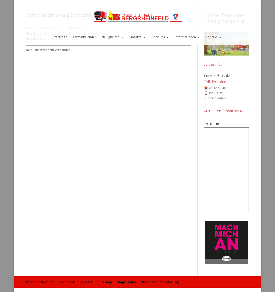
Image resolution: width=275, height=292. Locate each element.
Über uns (158, 37)
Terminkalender (84, 37)
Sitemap (105, 282)
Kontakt (212, 37)
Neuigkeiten (110, 37)
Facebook (67, 282)
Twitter (87, 282)
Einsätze (135, 37)
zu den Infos (213, 64)
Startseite (60, 37)
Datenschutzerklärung (160, 282)
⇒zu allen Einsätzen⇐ (223, 110)
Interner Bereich (39, 282)
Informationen (185, 37)
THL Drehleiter (217, 81)
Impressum (127, 282)
